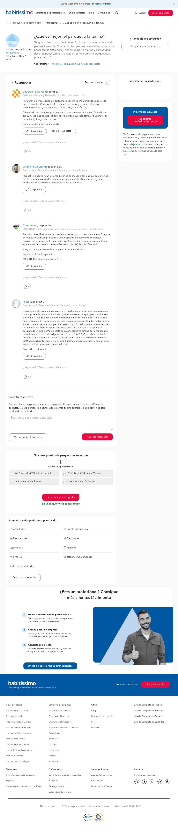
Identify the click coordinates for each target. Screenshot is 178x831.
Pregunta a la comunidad (145, 46)
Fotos (93, 722)
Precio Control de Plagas (17, 761)
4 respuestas (41, 64)
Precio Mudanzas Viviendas (18, 722)
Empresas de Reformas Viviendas (64, 728)
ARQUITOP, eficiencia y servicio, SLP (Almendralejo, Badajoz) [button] (55, 229)
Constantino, (30, 225)
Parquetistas (52, 23)
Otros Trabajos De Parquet (81, 481)
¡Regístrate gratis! (101, 4)
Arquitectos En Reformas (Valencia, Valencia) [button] (47, 305)
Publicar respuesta (97, 437)
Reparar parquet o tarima (27, 481)
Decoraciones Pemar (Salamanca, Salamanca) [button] (47, 170)
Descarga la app (56, 786)
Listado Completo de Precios (148, 705)
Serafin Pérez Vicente (35, 167)
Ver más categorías (24, 577)
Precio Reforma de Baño (17, 711)
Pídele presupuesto (61, 131)
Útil (27, 152)
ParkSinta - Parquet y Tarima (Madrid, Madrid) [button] (47, 95)
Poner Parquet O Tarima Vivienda (84, 473)
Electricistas (54, 750)
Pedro (26, 302)
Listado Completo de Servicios (148, 711)
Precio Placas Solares (15, 739)
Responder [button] (34, 131)
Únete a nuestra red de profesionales (50, 666)
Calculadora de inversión (60, 792)
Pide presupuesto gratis (61, 497)
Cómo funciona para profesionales (65, 775)
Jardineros (54, 739)
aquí (138, 144)
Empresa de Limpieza (59, 716)
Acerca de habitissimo (101, 775)
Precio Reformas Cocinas (17, 744)
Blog (93, 711)
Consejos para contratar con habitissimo (24, 786)
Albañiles (53, 756)
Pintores (52, 744)
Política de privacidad (73, 806)
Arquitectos (54, 761)
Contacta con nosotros (144, 775)
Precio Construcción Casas (18, 728)
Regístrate (10, 781)
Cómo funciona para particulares (21, 775)
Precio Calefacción (14, 756)
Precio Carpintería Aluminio (19, 750)
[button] (12, 41)
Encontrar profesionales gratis (145, 120)
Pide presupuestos (160, 13)
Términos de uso (48, 806)
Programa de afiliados (101, 786)
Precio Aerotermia (14, 716)
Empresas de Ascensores (60, 711)
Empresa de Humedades (60, 722)
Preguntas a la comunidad (27, 23)
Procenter (95, 728)
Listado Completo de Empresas (149, 716)
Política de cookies (99, 806)
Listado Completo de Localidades (150, 722)
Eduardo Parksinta (33, 92)
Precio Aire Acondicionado (18, 733)
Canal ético (96, 781)
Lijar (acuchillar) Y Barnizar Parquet (32, 473)
